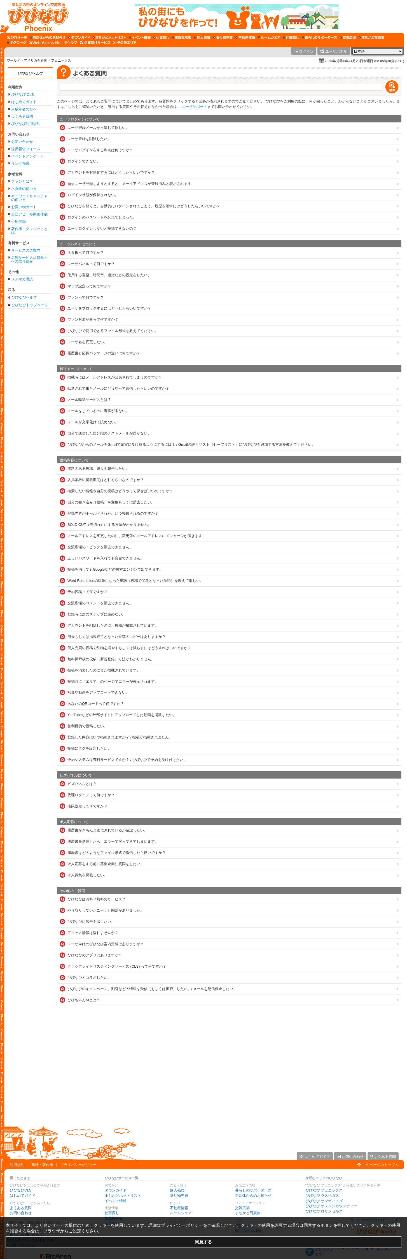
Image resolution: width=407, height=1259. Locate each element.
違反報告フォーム (25, 149)
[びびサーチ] (17, 37)
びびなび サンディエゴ (324, 1201)
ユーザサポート (194, 106)
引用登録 (18, 221)
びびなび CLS (22, 94)
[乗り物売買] (223, 37)
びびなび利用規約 (25, 124)
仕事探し (112, 1213)
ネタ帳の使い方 (24, 189)
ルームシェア (181, 1213)
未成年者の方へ (24, 109)
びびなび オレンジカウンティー (331, 1206)
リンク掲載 (20, 163)
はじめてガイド (24, 102)
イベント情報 (116, 1201)
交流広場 (242, 1208)
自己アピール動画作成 (29, 214)
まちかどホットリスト (123, 1195)
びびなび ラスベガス (322, 1195)
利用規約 (17, 1165)
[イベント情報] (140, 37)
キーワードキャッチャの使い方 (29, 197)
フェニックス (61, 60)
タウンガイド (116, 1190)
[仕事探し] (161, 37)
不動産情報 (179, 1208)
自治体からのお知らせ (253, 1195)
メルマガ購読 (22, 279)
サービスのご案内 (25, 250)
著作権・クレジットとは (29, 230)
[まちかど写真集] (371, 37)
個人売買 (177, 1190)
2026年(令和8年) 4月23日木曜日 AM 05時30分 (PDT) (364, 61)
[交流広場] (348, 37)
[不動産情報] (245, 37)
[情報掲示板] (181, 37)
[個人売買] (202, 37)
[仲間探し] (291, 37)
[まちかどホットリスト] (109, 37)
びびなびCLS (20, 1190)
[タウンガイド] (79, 37)
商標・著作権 (42, 1165)
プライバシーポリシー (78, 1165)
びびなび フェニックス (324, 1190)
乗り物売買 (179, 1195)
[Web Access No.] (45, 42)
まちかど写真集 (248, 1213)
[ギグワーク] (16, 42)
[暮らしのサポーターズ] (319, 37)
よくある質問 (22, 116)
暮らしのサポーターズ (253, 1190)
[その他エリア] (124, 42)
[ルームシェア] (269, 37)
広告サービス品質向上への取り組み (29, 259)
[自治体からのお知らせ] (48, 37)
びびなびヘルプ (30, 73)
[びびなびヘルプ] (70, 42)
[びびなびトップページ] (35, 16)
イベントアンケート (27, 156)
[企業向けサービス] (95, 42)
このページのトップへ (380, 1165)
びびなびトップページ (29, 305)
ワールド (13, 60)
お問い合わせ (22, 141)
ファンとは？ (22, 181)
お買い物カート (24, 207)
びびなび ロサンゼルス (324, 1211)
